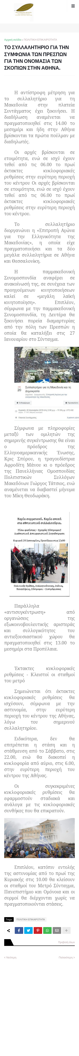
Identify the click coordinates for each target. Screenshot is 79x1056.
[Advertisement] (39, 1004)
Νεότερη (11, 957)
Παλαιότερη (66, 957)
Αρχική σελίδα (12, 40)
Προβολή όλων (66, 942)
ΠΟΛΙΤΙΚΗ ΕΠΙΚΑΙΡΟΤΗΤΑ (40, 40)
